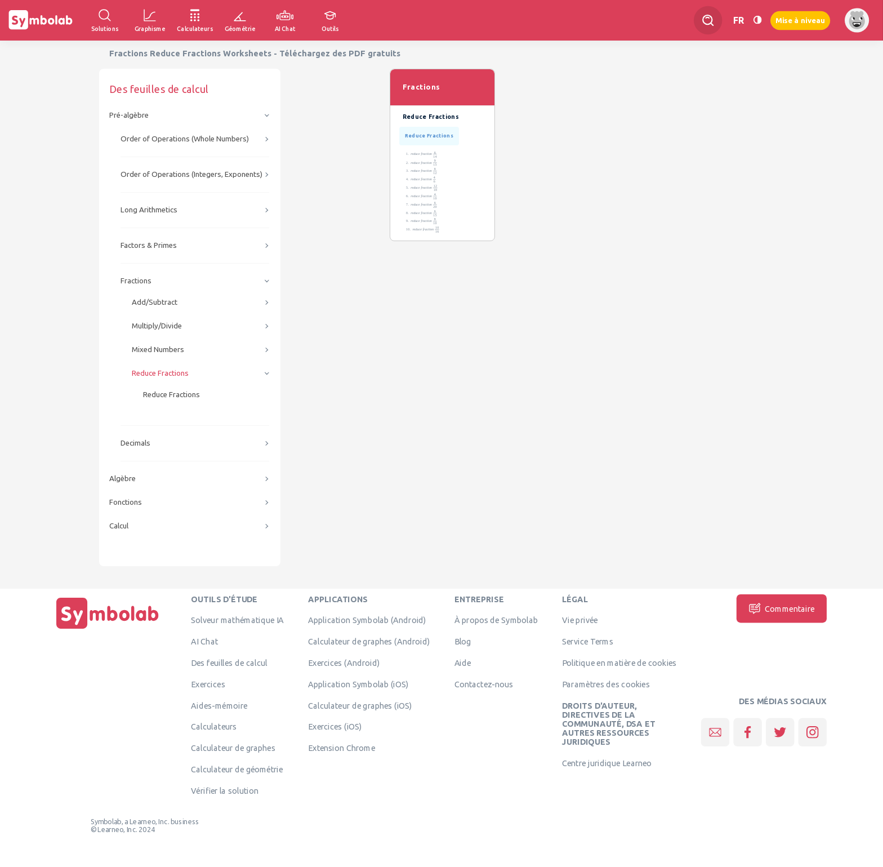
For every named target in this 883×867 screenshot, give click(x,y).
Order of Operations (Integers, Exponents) (191, 174)
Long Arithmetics (149, 210)
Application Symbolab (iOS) (358, 683)
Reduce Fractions (160, 373)
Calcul (118, 526)
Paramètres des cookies (606, 683)
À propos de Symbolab (496, 620)
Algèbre (122, 478)
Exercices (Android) (344, 662)
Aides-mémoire (219, 705)
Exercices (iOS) (335, 726)
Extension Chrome (341, 748)
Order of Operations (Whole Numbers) (185, 139)
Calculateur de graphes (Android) (369, 641)
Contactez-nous (483, 683)
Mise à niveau (800, 20)
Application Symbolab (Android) (367, 620)
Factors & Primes (149, 245)
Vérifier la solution (224, 790)
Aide (462, 662)
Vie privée (579, 620)
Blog (462, 641)
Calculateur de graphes (233, 748)
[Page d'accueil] (107, 628)
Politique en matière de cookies (619, 662)
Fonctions (125, 502)
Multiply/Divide (157, 326)
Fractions (136, 281)
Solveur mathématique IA (237, 620)
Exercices (208, 683)
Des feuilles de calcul (229, 662)
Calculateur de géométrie (237, 768)
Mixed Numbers (158, 349)
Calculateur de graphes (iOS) (360, 705)
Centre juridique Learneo (607, 763)
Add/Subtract (154, 302)
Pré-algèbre (129, 115)
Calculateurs (214, 726)
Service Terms (587, 641)
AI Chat (204, 641)
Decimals (135, 443)
